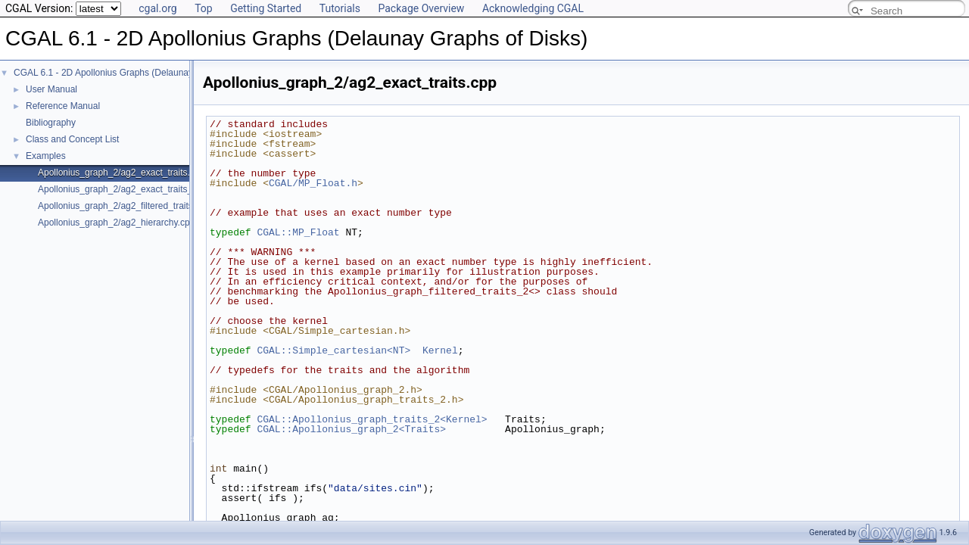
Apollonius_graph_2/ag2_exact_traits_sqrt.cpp (131, 189)
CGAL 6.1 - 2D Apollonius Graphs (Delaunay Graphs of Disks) (138, 72)
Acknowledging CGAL (533, 8)
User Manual (51, 89)
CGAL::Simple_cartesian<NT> (333, 350)
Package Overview (421, 8)
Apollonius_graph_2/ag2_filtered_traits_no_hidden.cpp (147, 206)
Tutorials (339, 8)
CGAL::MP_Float (298, 232)
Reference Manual (63, 106)
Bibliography (51, 122)
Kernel (440, 350)
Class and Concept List (72, 139)
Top (204, 8)
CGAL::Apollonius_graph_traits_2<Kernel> (372, 419)
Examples (46, 156)
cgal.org (157, 8)
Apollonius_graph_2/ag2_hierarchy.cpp (116, 222)
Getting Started (265, 8)
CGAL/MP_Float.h (313, 183)
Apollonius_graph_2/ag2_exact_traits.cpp (121, 172)
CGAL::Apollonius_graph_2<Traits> (351, 429)
